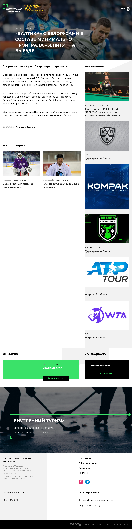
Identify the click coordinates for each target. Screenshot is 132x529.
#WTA (87, 333)
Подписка (84, 468)
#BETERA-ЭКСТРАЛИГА (93, 247)
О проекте (85, 458)
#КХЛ (87, 154)
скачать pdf (58, 378)
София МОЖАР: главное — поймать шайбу (19, 185)
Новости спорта (23, 28)
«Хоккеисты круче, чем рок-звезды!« (61, 185)
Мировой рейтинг (97, 294)
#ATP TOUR (89, 290)
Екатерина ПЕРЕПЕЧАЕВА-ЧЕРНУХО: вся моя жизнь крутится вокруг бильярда (102, 112)
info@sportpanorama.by (89, 505)
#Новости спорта (20, 180)
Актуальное (94, 66)
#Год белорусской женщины (97, 105)
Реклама (84, 473)
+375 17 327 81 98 (11, 500)
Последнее (14, 145)
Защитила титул (52, 367)
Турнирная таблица (98, 158)
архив (10, 354)
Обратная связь (88, 463)
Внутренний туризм (39, 420)
